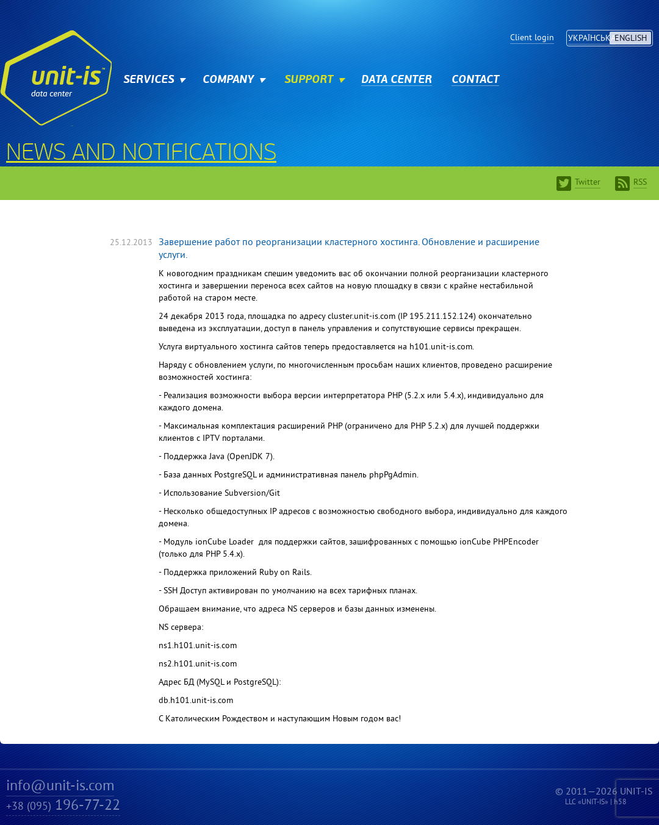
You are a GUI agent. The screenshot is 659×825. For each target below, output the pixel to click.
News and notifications (141, 154)
